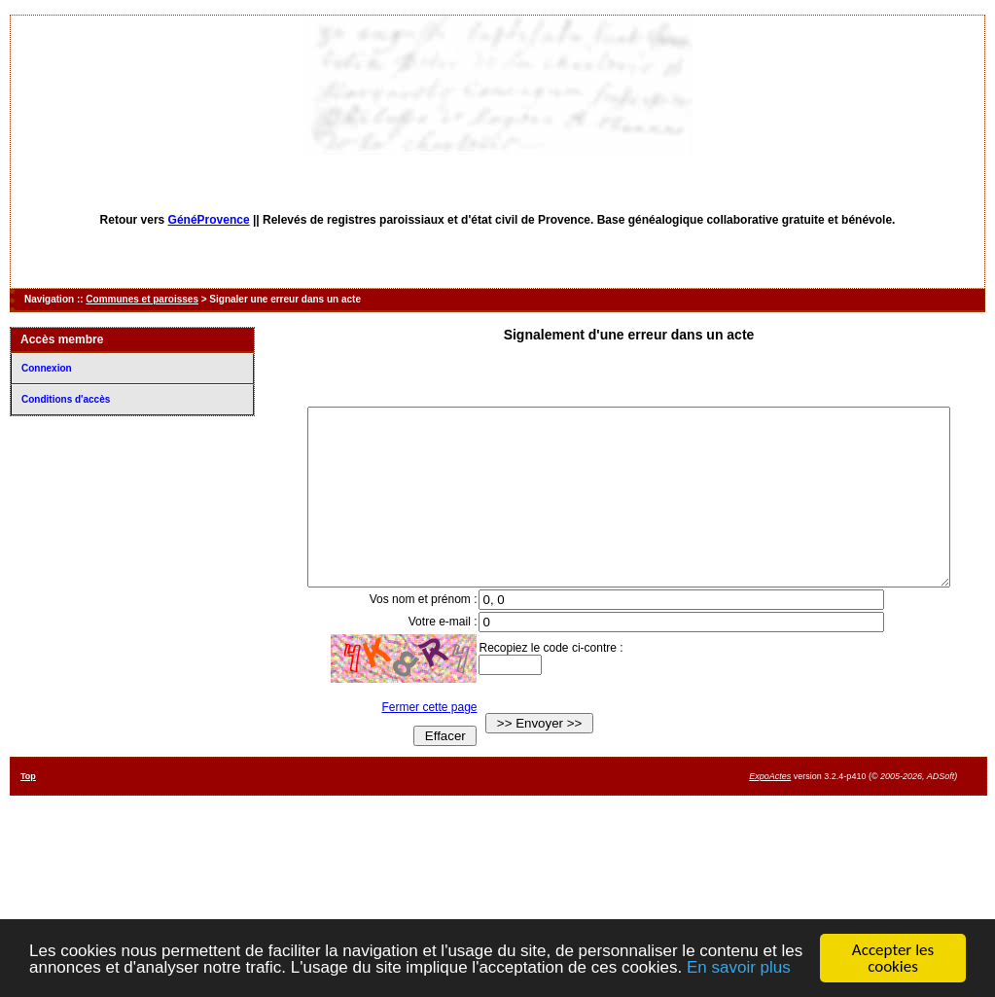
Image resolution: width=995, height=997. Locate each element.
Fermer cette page (416, 742)
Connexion (46, 368)
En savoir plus (739, 968)
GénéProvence (209, 220)
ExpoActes (770, 811)
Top (28, 811)
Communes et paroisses (142, 299)
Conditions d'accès (65, 399)
